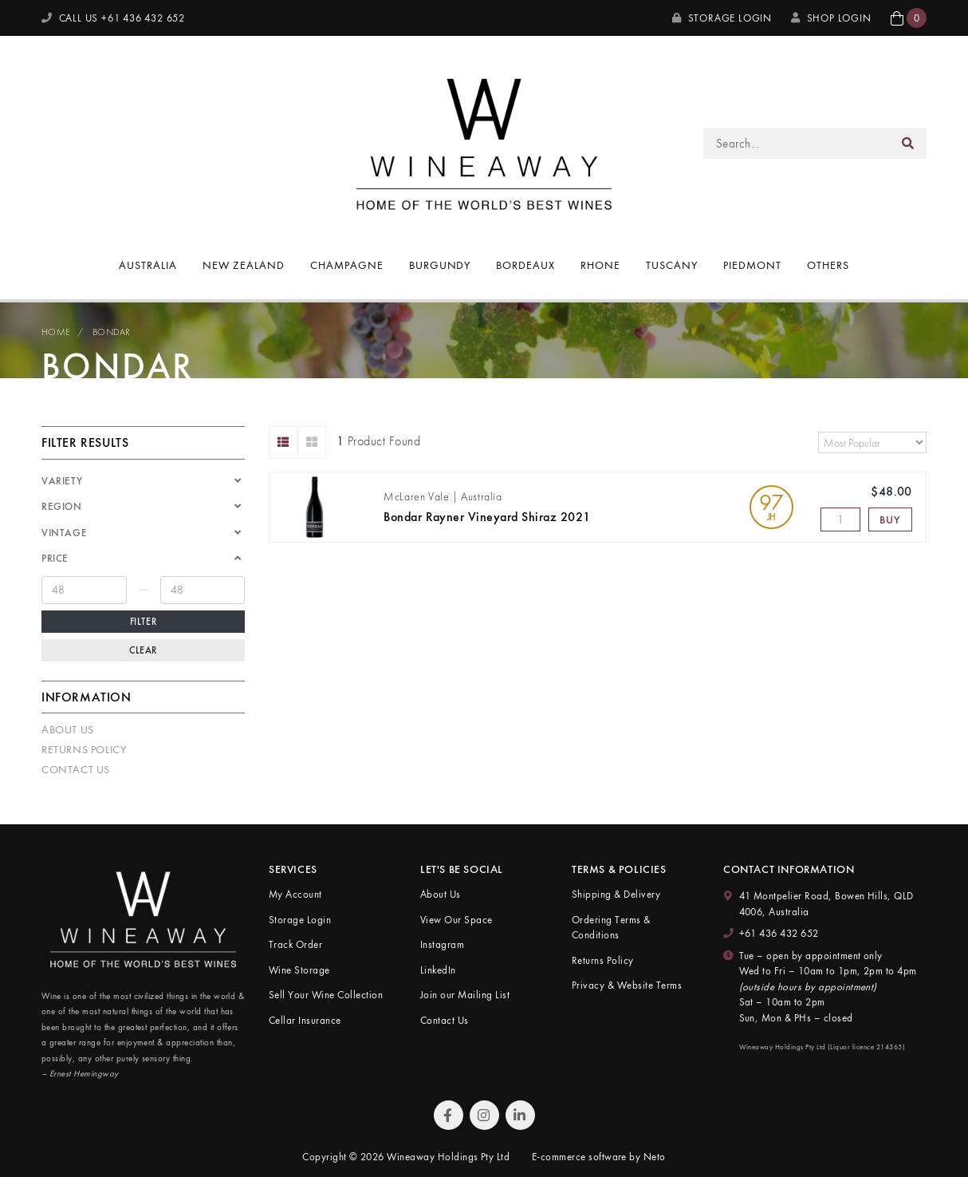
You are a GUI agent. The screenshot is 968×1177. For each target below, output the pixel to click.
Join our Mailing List (465, 994)
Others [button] (828, 265)
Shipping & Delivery (616, 894)
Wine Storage (299, 970)
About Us (67, 729)
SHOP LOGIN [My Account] (831, 18)
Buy (889, 519)
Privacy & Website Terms (627, 985)
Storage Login (722, 18)
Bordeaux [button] (525, 265)
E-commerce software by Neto (599, 1156)
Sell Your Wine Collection (326, 994)
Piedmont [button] (752, 265)
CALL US (113, 18)
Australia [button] (148, 265)
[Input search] (797, 143)
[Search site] (908, 143)
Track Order (295, 944)
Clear (143, 650)
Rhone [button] (600, 265)
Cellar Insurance (305, 1020)
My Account (295, 894)
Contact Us (75, 769)
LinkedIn (438, 970)
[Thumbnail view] (312, 442)
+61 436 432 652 (779, 933)
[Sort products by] (872, 442)
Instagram (442, 944)
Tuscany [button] (672, 265)
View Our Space (456, 919)
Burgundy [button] (440, 265)
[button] (909, 18)
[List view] (283, 442)
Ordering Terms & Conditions (611, 927)
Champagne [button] (347, 265)
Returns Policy (83, 749)
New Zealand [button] (244, 265)
